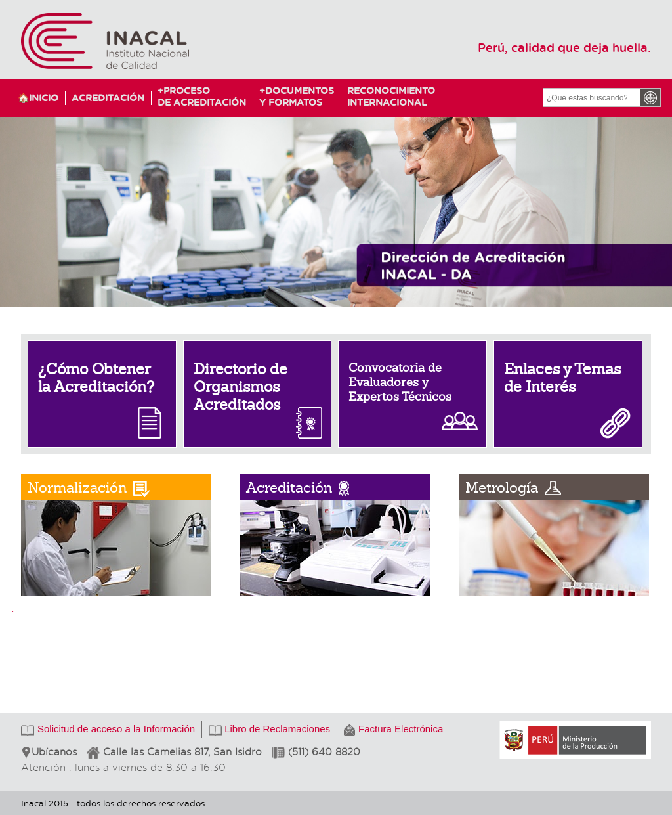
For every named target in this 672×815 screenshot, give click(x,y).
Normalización (77, 487)
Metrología (501, 487)
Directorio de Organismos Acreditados (240, 386)
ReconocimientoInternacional (385, 96)
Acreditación (108, 97)
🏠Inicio (38, 97)
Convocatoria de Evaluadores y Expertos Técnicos (400, 382)
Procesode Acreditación (202, 96)
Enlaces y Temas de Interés (562, 378)
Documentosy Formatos (293, 96)
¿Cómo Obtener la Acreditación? (96, 378)
